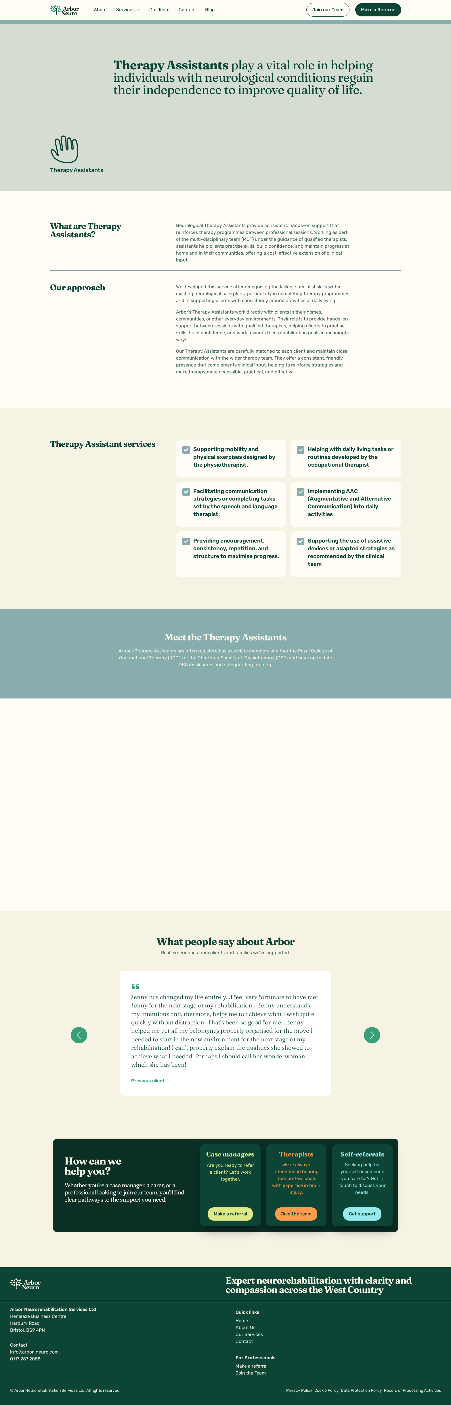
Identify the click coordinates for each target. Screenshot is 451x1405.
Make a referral (251, 1366)
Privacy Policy (293, 1390)
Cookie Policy (322, 1390)
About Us (245, 1327)
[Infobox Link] (230, 1169)
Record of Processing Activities (412, 1390)
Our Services (249, 1334)
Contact (244, 1341)
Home (242, 1320)
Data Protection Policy (359, 1390)
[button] (128, 9)
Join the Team (251, 1373)
